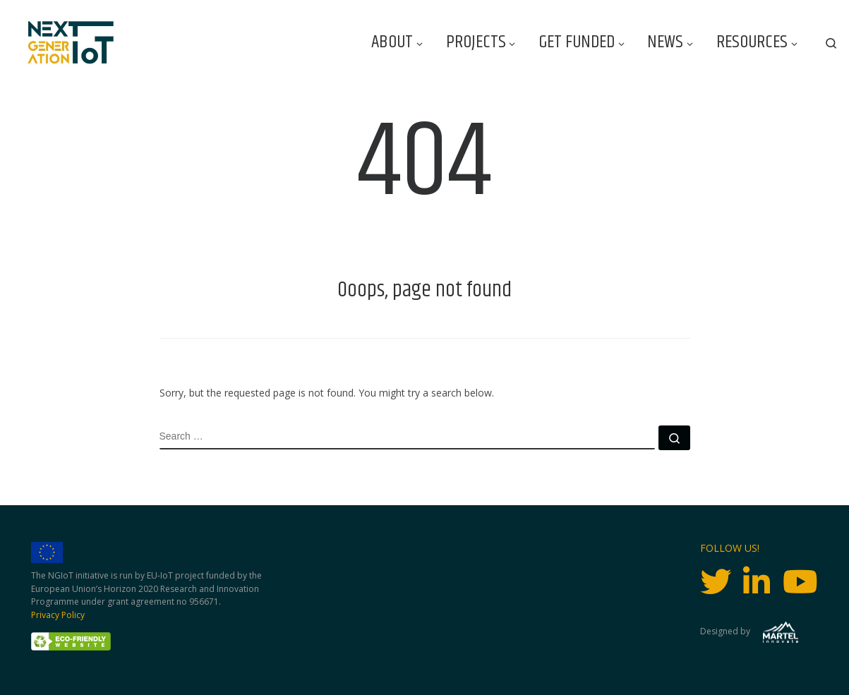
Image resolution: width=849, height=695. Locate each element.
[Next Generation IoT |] (71, 42)
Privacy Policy (58, 615)
